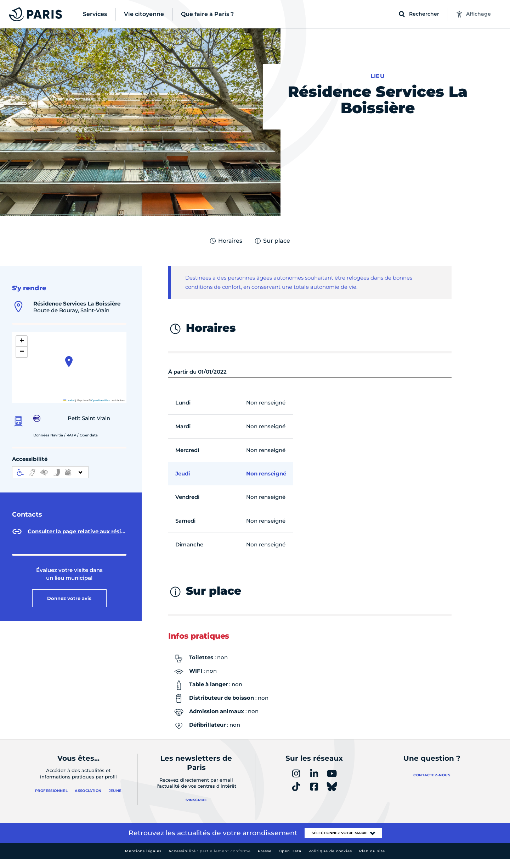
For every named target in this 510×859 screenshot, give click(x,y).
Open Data (290, 851)
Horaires (225, 241)
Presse (265, 851)
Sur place (272, 241)
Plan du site (372, 851)
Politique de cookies (330, 851)
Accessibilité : (210, 851)
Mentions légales (143, 851)
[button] (69, 361)
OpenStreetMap (100, 400)
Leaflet (69, 400)
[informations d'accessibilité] (50, 472)
